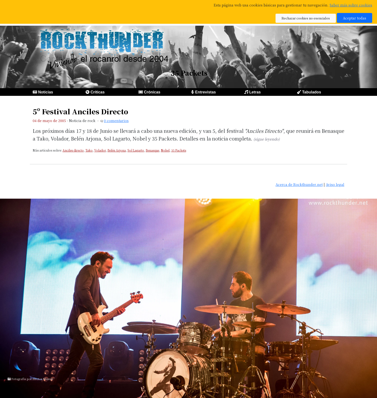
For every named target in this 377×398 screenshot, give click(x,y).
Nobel (165, 150)
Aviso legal (335, 184)
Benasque (152, 150)
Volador (100, 150)
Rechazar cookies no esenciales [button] (306, 18)
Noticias (45, 92)
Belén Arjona (116, 150)
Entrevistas (205, 92)
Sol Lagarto (135, 150)
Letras (255, 92)
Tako (89, 150)
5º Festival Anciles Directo (80, 111)
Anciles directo (73, 150)
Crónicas (152, 92)
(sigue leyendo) (266, 138)
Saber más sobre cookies (351, 4)
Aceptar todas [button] (354, 17)
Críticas (97, 92)
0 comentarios (116, 120)
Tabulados (311, 92)
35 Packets (178, 150)
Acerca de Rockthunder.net (299, 184)
